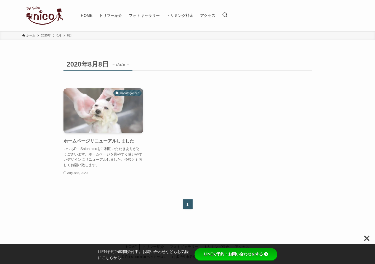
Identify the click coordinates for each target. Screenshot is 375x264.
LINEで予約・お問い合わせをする (236, 254)
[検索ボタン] (225, 15)
